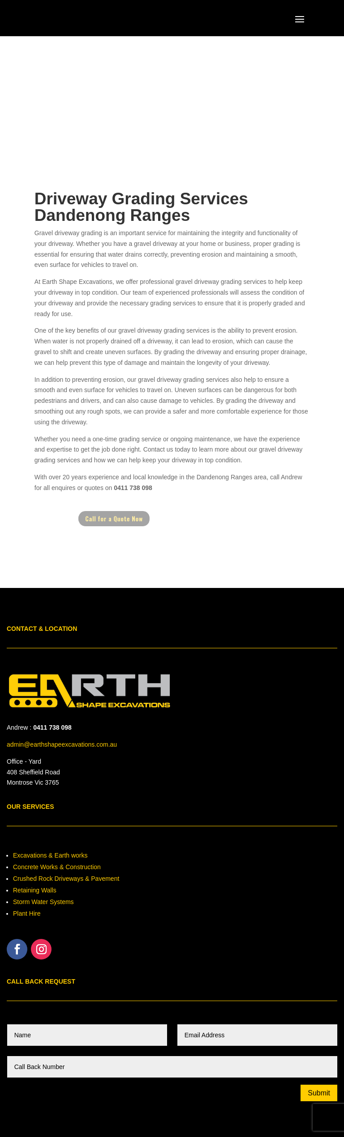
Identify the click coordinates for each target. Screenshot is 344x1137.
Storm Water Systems (43, 901)
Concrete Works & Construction (57, 867)
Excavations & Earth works (50, 855)
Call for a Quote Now (121, 519)
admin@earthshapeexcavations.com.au (62, 744)
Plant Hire (26, 913)
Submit (319, 1093)
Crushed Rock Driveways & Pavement (66, 878)
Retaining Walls (34, 890)
